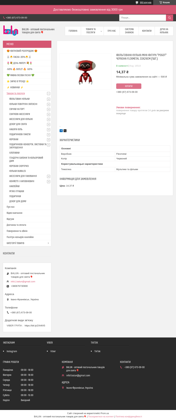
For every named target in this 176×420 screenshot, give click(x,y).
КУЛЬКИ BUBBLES (17, 171)
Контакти (147, 31)
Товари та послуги (91, 31)
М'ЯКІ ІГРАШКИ (16, 191)
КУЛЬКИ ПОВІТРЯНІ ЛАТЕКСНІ (23, 104)
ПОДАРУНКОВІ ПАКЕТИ (20, 134)
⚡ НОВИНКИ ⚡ (15, 87)
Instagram (12, 351)
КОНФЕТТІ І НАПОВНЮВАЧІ (21, 181)
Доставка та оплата (16, 225)
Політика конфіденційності (128, 416)
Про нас (112, 31)
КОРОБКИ (13, 139)
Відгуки (10, 219)
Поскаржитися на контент (101, 416)
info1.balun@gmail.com (23, 281)
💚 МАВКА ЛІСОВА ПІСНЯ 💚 (20, 75)
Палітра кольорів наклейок (20, 237)
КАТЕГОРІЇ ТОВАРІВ (15, 243)
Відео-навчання (14, 213)
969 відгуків (145, 2)
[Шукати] (169, 18)
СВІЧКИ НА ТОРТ (16, 109)
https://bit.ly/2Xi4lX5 (35, 325)
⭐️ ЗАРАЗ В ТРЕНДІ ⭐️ (18, 81)
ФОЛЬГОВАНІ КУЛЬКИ (19, 99)
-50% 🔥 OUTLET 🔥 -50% (19, 69)
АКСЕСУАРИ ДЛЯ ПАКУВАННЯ (23, 176)
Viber (53, 351)
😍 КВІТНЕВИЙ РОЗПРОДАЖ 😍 (22, 51)
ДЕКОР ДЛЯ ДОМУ (17, 201)
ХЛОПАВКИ (14, 152)
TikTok (97, 351)
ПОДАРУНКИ (15, 196)
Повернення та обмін (17, 231)
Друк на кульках (164, 31)
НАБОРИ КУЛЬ (15, 129)
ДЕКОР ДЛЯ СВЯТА (18, 124)
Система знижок (129, 31)
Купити (129, 86)
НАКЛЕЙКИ (14, 186)
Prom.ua (105, 413)
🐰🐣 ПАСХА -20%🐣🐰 (19, 57)
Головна (73, 31)
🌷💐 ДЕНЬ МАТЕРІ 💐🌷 (19, 63)
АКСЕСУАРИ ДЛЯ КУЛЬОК (21, 119)
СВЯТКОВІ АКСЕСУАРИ (19, 114)
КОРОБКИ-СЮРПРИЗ (19, 166)
